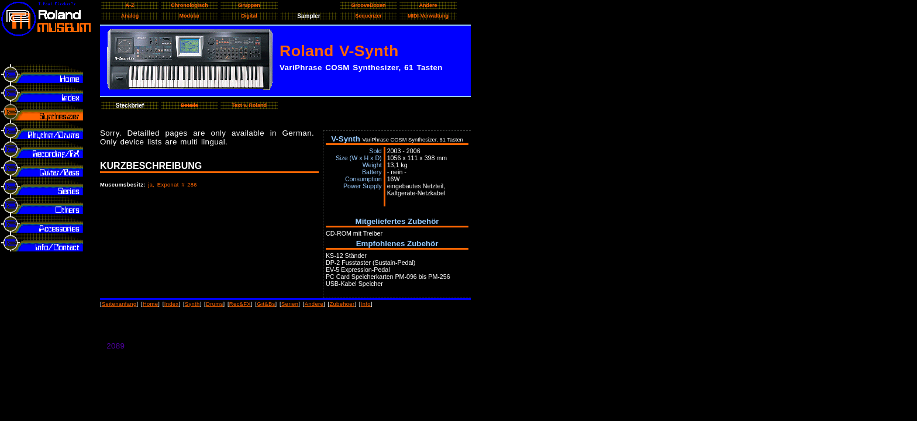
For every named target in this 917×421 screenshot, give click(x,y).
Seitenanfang (119, 304)
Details (189, 105)
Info (366, 304)
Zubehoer (341, 304)
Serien (289, 304)
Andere (314, 304)
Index (171, 304)
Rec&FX (240, 304)
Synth (192, 304)
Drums (214, 304)
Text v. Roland (249, 105)
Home (150, 304)
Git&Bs (266, 304)
